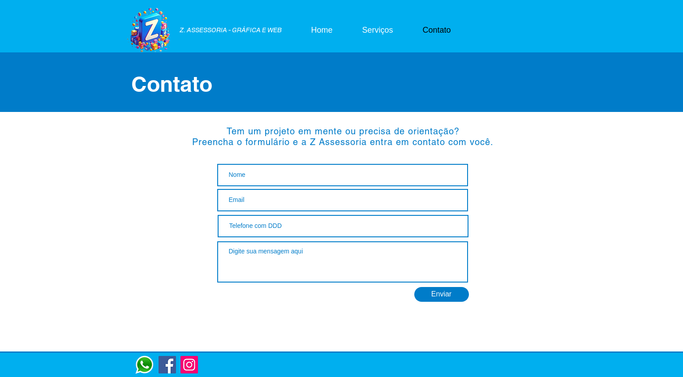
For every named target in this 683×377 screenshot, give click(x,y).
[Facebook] (167, 364)
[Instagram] (189, 364)
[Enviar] (441, 294)
